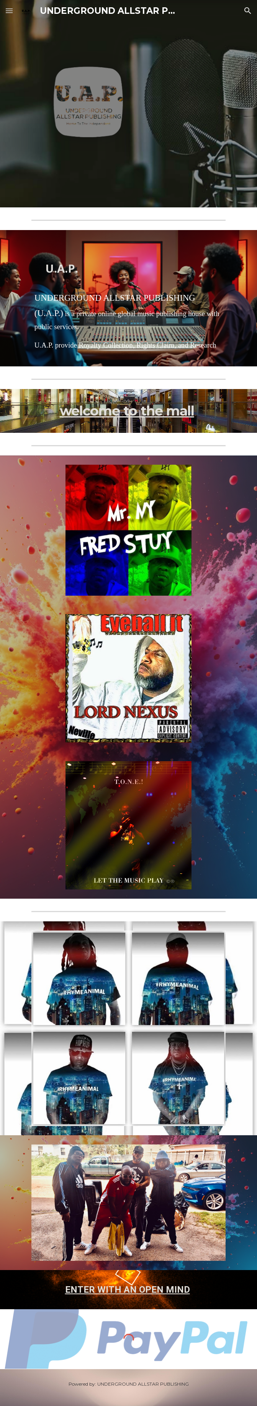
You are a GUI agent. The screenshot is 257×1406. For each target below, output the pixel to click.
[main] (128, 262)
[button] (9, 10)
